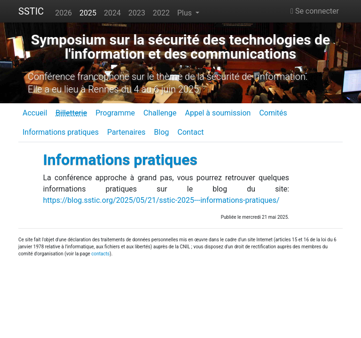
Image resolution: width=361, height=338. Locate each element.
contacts (100, 253)
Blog (161, 132)
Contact (191, 132)
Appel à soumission (218, 112)
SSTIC (31, 11)
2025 (87, 12)
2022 (161, 12)
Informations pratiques (61, 132)
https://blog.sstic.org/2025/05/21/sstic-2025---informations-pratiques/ (161, 200)
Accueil (35, 112)
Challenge (160, 112)
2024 (112, 12)
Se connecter (314, 11)
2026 (63, 12)
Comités (273, 112)
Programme (115, 112)
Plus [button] (185, 12)
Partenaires (126, 132)
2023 (136, 12)
